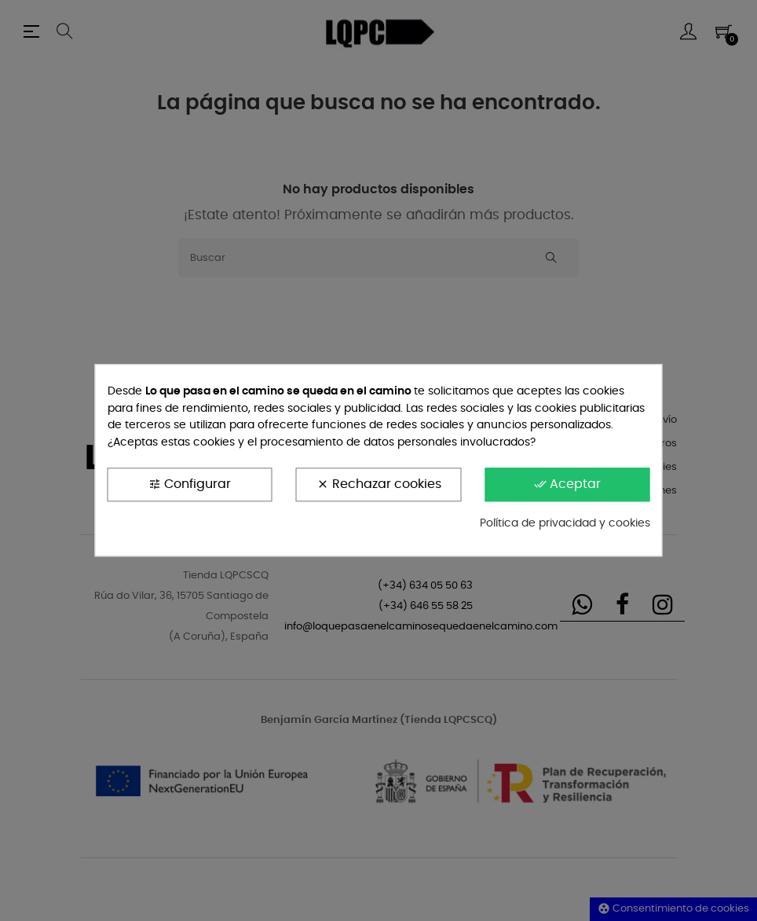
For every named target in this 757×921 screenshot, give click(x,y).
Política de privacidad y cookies (565, 523)
